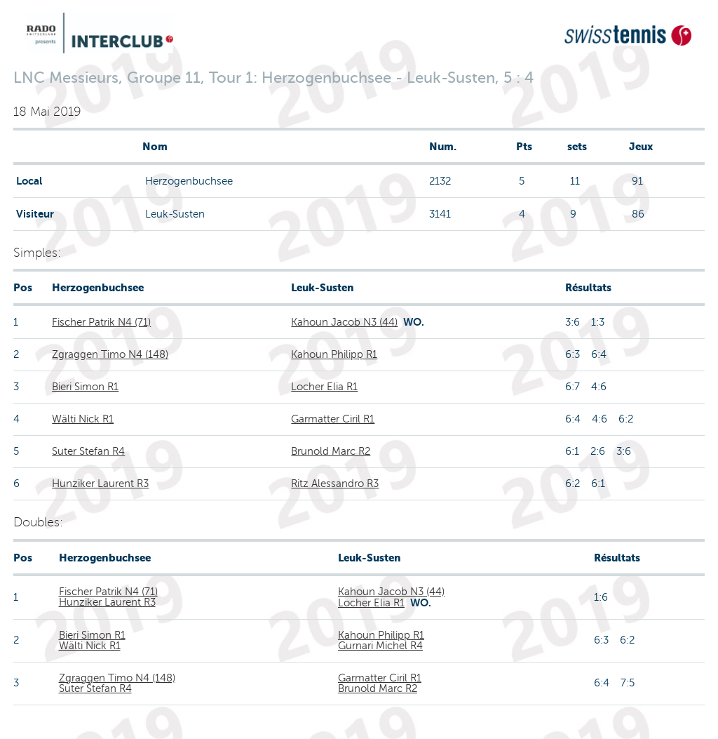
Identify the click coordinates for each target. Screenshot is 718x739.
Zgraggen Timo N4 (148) (110, 354)
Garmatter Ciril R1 (332, 419)
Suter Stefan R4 (88, 451)
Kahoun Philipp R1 (334, 354)
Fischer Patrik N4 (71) (101, 322)
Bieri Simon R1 (85, 386)
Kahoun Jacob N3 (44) (344, 322)
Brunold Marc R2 (330, 451)
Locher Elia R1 (324, 386)
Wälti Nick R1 (83, 419)
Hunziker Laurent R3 (100, 483)
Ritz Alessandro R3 (335, 483)
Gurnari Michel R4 (380, 645)
